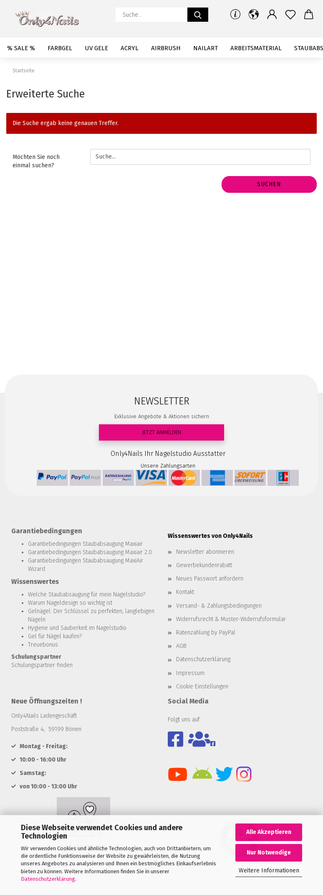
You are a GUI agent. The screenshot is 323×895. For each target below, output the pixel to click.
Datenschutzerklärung (48, 879)
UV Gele (96, 48)
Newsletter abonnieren (205, 551)
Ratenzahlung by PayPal (205, 632)
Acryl (130, 48)
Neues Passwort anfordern (209, 578)
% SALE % (21, 48)
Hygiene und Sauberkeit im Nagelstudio (77, 628)
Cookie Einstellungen (202, 686)
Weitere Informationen (269, 870)
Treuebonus (43, 644)
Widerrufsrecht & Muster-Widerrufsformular (231, 619)
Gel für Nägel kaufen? (55, 636)
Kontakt (185, 592)
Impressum (190, 673)
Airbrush (166, 48)
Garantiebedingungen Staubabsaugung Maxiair (85, 543)
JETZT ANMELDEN (161, 432)
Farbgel (60, 48)
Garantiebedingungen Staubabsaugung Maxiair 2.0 (90, 552)
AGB (181, 646)
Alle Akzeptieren (268, 832)
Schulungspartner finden (42, 665)
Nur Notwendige (269, 852)
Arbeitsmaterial (256, 48)
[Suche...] (197, 15)
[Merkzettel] (290, 14)
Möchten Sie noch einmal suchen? (36, 161)
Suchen (269, 184)
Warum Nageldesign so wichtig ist (70, 602)
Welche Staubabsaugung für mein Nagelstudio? (86, 594)
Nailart (205, 48)
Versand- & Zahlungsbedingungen (219, 605)
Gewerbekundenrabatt (204, 565)
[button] (254, 14)
